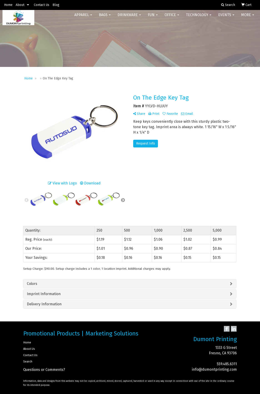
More (247, 18)
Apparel (83, 18)
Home (8, 5)
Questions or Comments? (44, 369)
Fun (153, 18)
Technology (198, 18)
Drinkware (129, 18)
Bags (105, 18)
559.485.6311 (227, 364)
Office (172, 18)
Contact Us (41, 5)
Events (226, 18)
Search (27, 361)
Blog (55, 5)
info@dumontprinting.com (214, 369)
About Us (29, 348)
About (20, 5)
